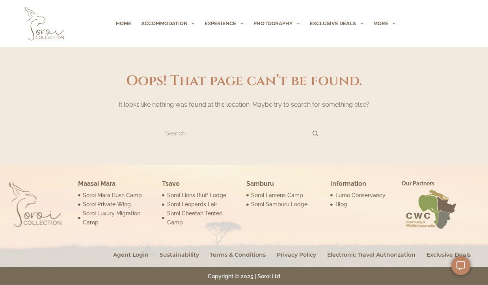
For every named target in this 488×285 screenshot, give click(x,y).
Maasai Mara (96, 183)
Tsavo (171, 183)
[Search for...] (236, 133)
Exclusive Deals (338, 23)
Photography (278, 23)
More (386, 23)
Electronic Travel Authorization (371, 254)
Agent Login (131, 254)
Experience (226, 23)
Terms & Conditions (238, 254)
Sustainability (179, 254)
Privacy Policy (296, 254)
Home (123, 23)
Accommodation (169, 23)
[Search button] (315, 133)
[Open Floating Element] (460, 265)
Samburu (260, 183)
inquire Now (438, 23)
